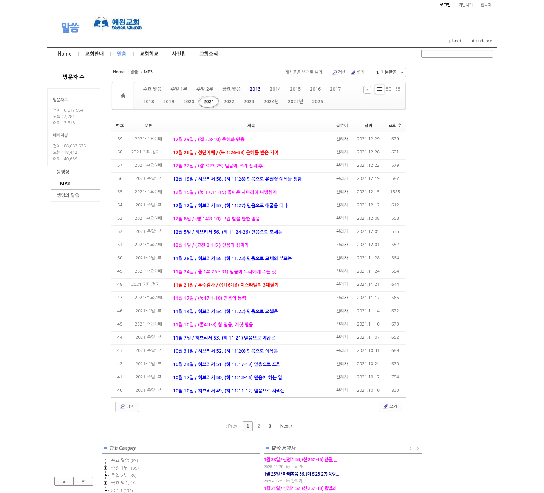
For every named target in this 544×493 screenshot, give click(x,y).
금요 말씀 (231, 89)
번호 (120, 126)
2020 (188, 101)
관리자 (342, 139)
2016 (315, 89)
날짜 (368, 126)
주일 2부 (204, 89)
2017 (335, 89)
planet (455, 41)
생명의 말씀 (68, 195)
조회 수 (395, 126)
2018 (148, 101)
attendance (481, 41)
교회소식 (208, 53)
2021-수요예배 (454, 201)
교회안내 (94, 53)
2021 (208, 101)
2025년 (295, 101)
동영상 (63, 172)
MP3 (65, 183)
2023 (248, 101)
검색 (339, 73)
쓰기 (357, 73)
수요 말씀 (152, 89)
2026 (317, 101)
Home (64, 53)
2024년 (271, 101)
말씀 (70, 28)
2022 (228, 101)
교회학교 (149, 53)
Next (286, 426)
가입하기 (465, 5)
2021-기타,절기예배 (459, 216)
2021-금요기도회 (456, 209)
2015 (295, 89)
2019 (168, 101)
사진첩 (179, 53)
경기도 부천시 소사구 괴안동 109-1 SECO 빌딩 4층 (285, 471)
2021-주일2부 (453, 194)
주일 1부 (178, 89)
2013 (255, 89)
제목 (251, 126)
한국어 (486, 5)
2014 (275, 89)
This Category (440, 75)
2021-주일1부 (454, 186)
